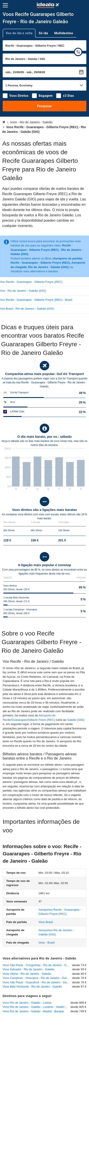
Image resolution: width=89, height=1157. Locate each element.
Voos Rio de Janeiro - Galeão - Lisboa (27, 1002)
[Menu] (5, 5)
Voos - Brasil (46, 942)
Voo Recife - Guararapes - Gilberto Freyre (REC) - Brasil (36, 299)
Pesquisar (44, 106)
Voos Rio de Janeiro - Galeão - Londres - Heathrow (35, 1007)
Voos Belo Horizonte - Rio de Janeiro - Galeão (32, 986)
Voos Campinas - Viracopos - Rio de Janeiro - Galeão (37, 978)
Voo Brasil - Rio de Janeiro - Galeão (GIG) (27, 308)
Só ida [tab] (43, 33)
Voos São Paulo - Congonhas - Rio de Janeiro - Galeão (37, 965)
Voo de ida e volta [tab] (19, 33)
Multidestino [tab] (63, 33)
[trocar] (78, 52)
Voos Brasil (45, 922)
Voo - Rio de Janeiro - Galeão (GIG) (23, 290)
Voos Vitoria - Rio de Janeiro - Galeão (27, 973)
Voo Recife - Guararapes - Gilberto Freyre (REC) (31, 282)
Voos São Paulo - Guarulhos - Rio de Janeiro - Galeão (37, 982)
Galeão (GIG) (75, 719)
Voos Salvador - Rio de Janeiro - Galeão (28, 969)
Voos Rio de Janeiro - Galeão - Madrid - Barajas (33, 1011)
